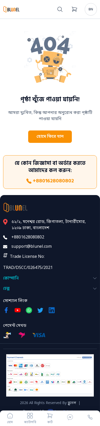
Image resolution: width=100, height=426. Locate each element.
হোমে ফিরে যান (50, 137)
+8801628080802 (50, 181)
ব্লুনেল (72, 403)
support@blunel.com (31, 247)
